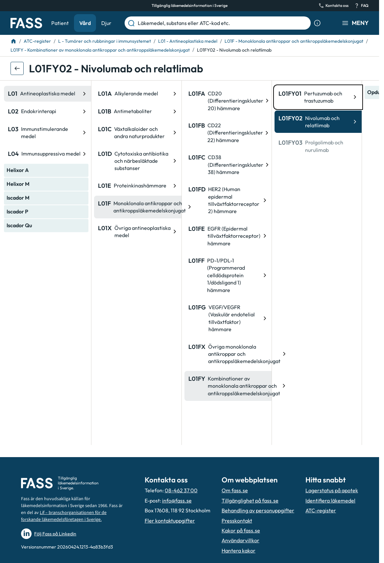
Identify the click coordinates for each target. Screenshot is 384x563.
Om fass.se (235, 490)
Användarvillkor (240, 540)
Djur (106, 23)
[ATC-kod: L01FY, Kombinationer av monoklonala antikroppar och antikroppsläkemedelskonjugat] (144, 386)
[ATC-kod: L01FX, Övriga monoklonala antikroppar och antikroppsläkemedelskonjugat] (144, 354)
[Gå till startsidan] (26, 23)
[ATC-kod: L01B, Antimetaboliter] (54, 111)
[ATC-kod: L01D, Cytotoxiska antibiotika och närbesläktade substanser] (54, 161)
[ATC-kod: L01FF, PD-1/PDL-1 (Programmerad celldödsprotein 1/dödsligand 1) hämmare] (144, 275)
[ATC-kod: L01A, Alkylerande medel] (54, 94)
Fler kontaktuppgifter (170, 520)
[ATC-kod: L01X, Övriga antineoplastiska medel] (54, 231)
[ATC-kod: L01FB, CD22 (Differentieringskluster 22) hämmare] (144, 133)
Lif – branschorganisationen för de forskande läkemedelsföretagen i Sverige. (64, 516)
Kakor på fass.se (241, 530)
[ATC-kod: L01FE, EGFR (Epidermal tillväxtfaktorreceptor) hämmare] (144, 236)
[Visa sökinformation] (317, 23)
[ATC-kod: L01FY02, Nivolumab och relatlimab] (234, 121)
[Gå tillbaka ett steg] (17, 68)
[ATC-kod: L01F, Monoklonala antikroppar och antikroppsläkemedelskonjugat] (54, 207)
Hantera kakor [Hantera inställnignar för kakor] (238, 550)
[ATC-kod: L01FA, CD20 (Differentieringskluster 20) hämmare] (144, 101)
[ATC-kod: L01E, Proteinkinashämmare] (54, 186)
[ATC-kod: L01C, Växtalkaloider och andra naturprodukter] (54, 132)
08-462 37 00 (181, 490)
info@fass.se (177, 500)
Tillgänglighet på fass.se (250, 500)
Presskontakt (237, 520)
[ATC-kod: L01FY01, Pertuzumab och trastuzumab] (234, 97)
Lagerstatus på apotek (331, 490)
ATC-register (320, 510)
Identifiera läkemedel (330, 500)
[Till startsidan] (13, 41)
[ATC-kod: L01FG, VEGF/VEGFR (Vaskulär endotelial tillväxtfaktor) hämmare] (144, 318)
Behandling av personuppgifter (258, 510)
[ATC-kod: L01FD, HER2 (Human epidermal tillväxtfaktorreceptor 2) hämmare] (144, 200)
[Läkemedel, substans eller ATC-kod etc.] (223, 23)
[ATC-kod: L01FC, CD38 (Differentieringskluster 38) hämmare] (144, 165)
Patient (60, 23)
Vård (85, 23)
